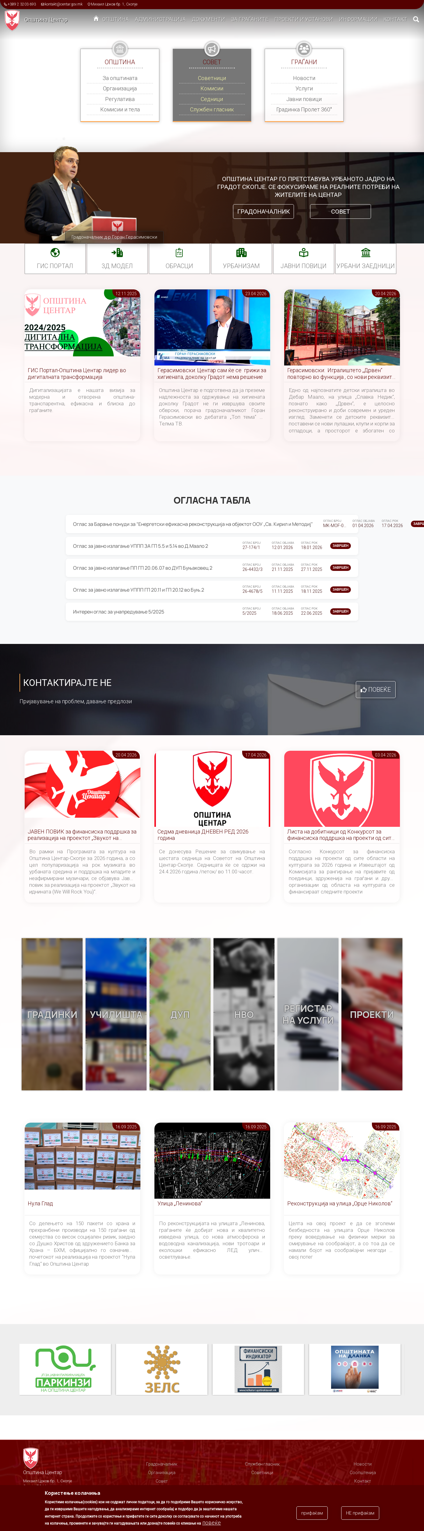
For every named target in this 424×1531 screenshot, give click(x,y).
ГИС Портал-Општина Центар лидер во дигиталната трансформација (77, 373)
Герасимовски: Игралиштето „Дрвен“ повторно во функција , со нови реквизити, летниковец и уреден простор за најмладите (341, 374)
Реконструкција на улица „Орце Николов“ (339, 1203)
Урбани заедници (366, 266)
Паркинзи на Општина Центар (65, 1370)
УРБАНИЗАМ (241, 266)
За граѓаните (249, 19)
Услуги (304, 88)
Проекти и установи (303, 19)
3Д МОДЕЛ (117, 266)
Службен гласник (212, 109)
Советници (212, 78)
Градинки (52, 1014)
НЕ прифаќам (360, 1513)
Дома (96, 19)
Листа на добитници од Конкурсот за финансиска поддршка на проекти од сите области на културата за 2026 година (340, 835)
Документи (208, 19)
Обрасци (179, 266)
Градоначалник (263, 211)
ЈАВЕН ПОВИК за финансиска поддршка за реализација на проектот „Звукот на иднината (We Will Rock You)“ (82, 835)
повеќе (211, 1522)
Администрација (160, 19)
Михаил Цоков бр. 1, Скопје (114, 4)
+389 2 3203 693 (22, 4)
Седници (212, 99)
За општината (120, 78)
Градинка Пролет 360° (304, 109)
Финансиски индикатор (258, 1370)
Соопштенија (363, 1472)
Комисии (211, 88)
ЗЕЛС (161, 1370)
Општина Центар (46, 19)
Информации (358, 19)
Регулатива (120, 99)
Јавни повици (304, 99)
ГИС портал (55, 266)
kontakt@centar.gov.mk (64, 4)
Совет (340, 211)
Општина (115, 19)
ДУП (180, 1014)
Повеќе (379, 689)
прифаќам (312, 1513)
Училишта (116, 1014)
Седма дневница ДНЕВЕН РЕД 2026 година (203, 834)
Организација (120, 88)
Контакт (395, 19)
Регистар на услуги (308, 1014)
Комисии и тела (120, 109)
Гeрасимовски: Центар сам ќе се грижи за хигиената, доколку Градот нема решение (211, 373)
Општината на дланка (355, 1370)
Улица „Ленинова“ (179, 1203)
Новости (304, 78)
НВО (244, 1014)
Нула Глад (40, 1203)
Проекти (372, 1014)
